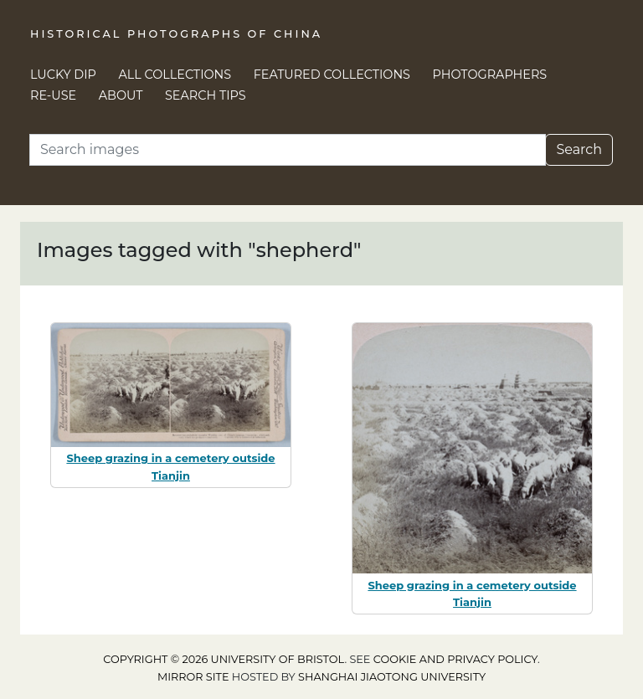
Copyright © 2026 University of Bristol (223, 659)
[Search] (287, 150)
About (121, 95)
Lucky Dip (63, 74)
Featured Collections (332, 74)
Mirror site (193, 677)
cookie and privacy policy (455, 659)
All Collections (175, 74)
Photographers (490, 74)
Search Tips (205, 95)
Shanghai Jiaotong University (392, 677)
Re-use (53, 95)
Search (579, 149)
